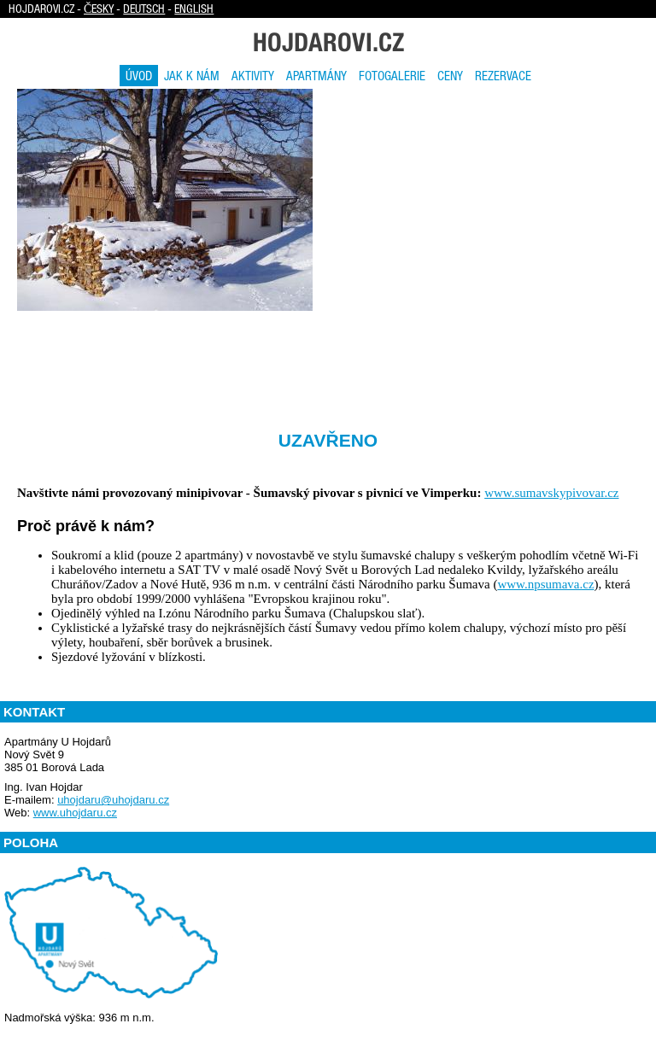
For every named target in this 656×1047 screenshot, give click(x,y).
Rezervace (503, 75)
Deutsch (144, 8)
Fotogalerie (392, 75)
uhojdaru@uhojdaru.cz (113, 799)
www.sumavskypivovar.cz (551, 493)
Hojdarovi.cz (328, 41)
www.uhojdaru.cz (75, 812)
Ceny (450, 75)
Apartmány (316, 75)
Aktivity (252, 75)
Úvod (139, 75)
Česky (99, 8)
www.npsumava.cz (545, 584)
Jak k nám (192, 75)
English (194, 8)
